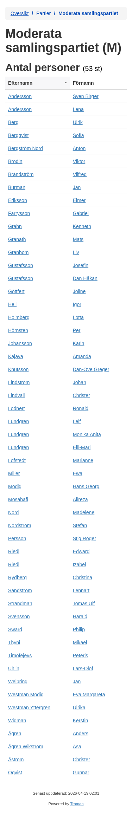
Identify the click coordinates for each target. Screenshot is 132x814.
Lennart (81, 590)
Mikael (80, 642)
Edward (81, 551)
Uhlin (13, 668)
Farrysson (19, 213)
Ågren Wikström (25, 746)
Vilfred (80, 174)
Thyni (14, 642)
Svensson (19, 616)
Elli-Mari (82, 447)
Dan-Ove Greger (91, 369)
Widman (17, 720)
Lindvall (16, 395)
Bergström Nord (25, 148)
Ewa (77, 473)
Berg (13, 122)
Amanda (82, 356)
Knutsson (18, 369)
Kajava (15, 356)
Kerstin (80, 720)
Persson (17, 538)
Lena (78, 109)
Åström (16, 759)
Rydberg (17, 577)
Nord (13, 512)
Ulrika (79, 707)
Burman (16, 187)
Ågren (14, 733)
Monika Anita (87, 434)
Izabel (79, 564)
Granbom (18, 252)
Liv (76, 252)
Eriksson (17, 200)
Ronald (80, 408)
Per (77, 330)
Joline (79, 291)
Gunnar (81, 772)
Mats (78, 239)
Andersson (20, 96)
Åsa (77, 746)
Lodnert (16, 408)
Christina (82, 577)
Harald (80, 616)
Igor (77, 304)
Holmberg (19, 317)
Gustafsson (20, 265)
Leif (77, 421)
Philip (79, 629)
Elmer (79, 200)
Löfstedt (17, 460)
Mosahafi (18, 499)
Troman (76, 804)
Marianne (83, 460)
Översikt (20, 13)
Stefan (80, 525)
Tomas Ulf (84, 603)
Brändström (20, 174)
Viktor (79, 161)
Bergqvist (18, 135)
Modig (14, 486)
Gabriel (81, 213)
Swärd (15, 629)
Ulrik (78, 122)
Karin (78, 343)
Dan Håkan (85, 278)
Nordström (19, 525)
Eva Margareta (89, 694)
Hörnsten (18, 330)
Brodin (15, 161)
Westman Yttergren (29, 707)
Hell (12, 304)
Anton (79, 148)
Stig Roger (84, 538)
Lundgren (18, 421)
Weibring (17, 681)
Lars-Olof (83, 668)
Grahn (15, 226)
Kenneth (82, 226)
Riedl (13, 551)
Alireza (80, 499)
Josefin (80, 265)
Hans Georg (86, 486)
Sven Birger (86, 96)
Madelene (84, 512)
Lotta (78, 317)
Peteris (80, 655)
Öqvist (15, 772)
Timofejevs (20, 655)
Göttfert (16, 291)
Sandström (20, 590)
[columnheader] (37, 83)
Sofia (78, 135)
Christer (81, 395)
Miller (14, 473)
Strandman (20, 603)
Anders (80, 733)
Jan (77, 187)
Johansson (20, 343)
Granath (17, 239)
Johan (79, 382)
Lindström (19, 382)
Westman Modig (26, 694)
